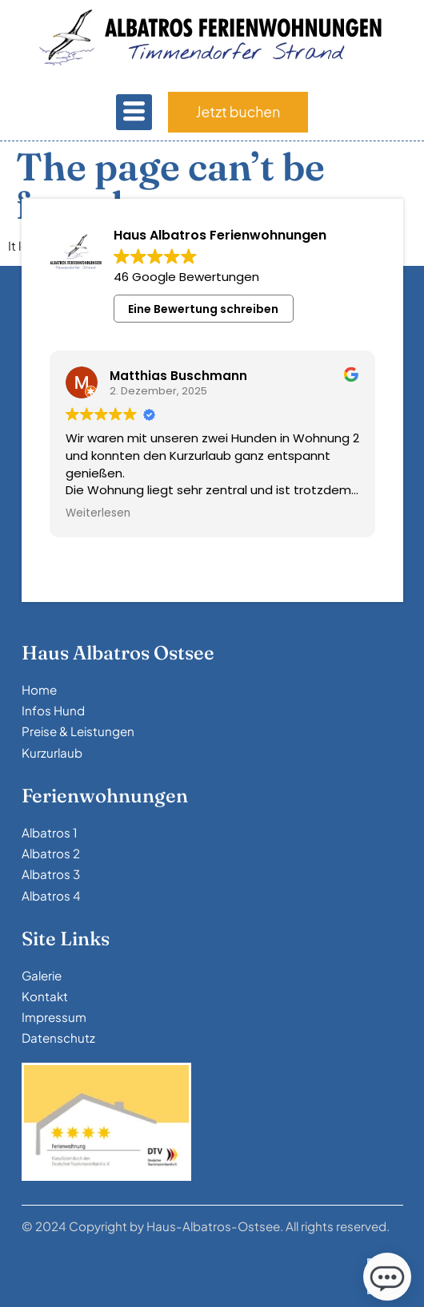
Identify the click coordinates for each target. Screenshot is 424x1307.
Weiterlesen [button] (98, 513)
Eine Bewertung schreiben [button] (203, 309)
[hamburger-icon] (134, 112)
